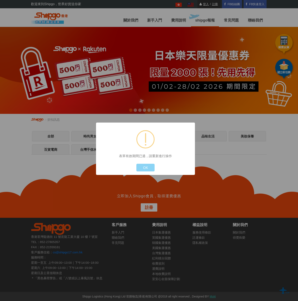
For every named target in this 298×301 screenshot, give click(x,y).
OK (145, 167)
